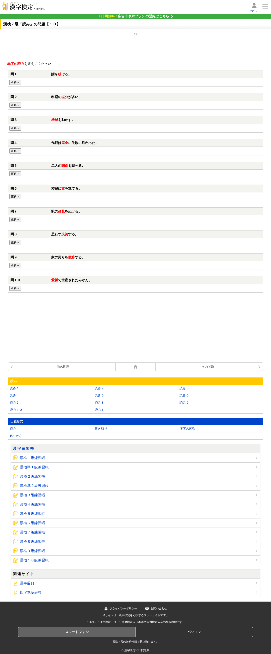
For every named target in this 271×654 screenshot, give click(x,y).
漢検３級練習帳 (32, 495)
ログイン (254, 11)
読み (13, 428)
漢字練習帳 (24, 449)
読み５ (99, 395)
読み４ (14, 395)
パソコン (194, 632)
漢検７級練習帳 (32, 532)
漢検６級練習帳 (32, 523)
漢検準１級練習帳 (34, 467)
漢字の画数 (187, 428)
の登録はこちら (133, 16)
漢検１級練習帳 (32, 458)
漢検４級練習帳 (32, 504)
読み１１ (101, 409)
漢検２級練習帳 (32, 476)
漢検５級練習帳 (32, 514)
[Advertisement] (135, 46)
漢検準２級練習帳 (34, 486)
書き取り (101, 428)
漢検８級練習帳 (32, 542)
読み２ (99, 388)
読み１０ (16, 409)
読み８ (99, 402)
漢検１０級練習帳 (34, 560)
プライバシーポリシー (120, 608)
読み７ (14, 402)
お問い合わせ (156, 608)
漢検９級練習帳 (32, 551)
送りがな (16, 435)
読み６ (184, 395)
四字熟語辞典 (30, 593)
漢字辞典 (27, 583)
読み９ (184, 402)
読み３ (184, 388)
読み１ (14, 388)
